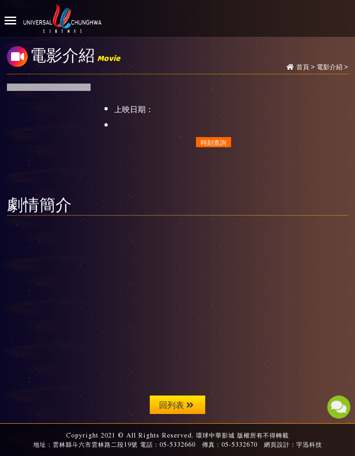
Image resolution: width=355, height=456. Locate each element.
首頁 (302, 67)
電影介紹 (330, 67)
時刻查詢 (213, 142)
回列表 (176, 404)
